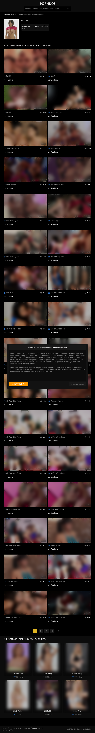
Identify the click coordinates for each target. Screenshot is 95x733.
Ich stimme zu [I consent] (18, 384)
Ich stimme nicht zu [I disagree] (77, 384)
